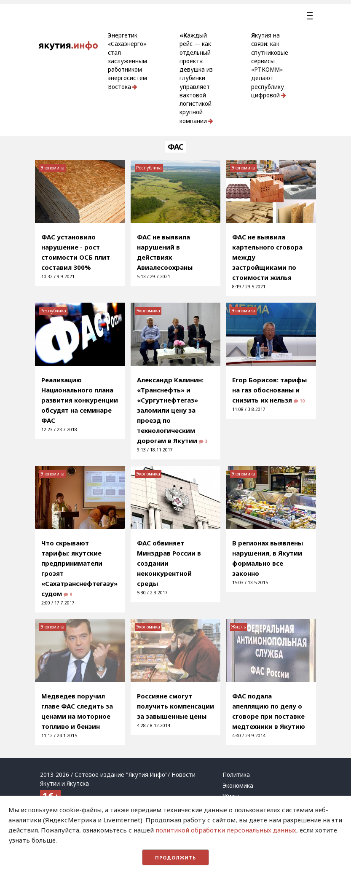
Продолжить (175, 857)
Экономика (52, 168)
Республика (149, 168)
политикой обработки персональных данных (225, 830)
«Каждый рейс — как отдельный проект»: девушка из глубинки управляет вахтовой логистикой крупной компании (196, 78)
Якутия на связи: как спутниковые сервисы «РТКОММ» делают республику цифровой (269, 65)
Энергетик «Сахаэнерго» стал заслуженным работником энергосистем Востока (127, 61)
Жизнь (238, 627)
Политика (236, 775)
